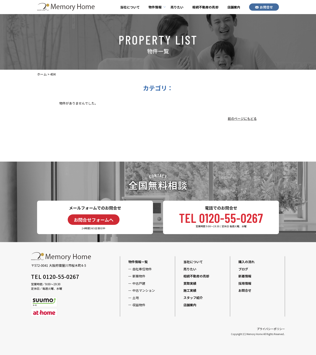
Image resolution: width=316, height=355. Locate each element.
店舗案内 (233, 7)
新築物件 (138, 276)
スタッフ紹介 (193, 297)
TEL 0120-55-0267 (221, 217)
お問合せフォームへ (93, 219)
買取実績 (189, 283)
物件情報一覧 (138, 261)
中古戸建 (138, 283)
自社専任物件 (142, 269)
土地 (135, 297)
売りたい (177, 7)
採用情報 (244, 283)
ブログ (243, 269)
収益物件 (138, 304)
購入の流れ (246, 261)
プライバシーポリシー (271, 329)
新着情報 (244, 276)
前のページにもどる (242, 118)
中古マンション (143, 290)
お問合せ (264, 7)
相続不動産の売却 (205, 7)
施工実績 (189, 290)
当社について (130, 7)
